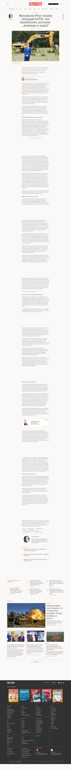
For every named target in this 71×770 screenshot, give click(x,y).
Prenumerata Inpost (47, 688)
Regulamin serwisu (25, 754)
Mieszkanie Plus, (42, 84)
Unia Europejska (10, 745)
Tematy (52, 729)
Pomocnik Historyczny (11, 716)
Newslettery (53, 713)
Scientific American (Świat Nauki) (27, 746)
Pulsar (23, 745)
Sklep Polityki (53, 732)
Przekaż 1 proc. (53, 721)
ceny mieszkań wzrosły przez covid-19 (33, 207)
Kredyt (23, 719)
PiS (37, 536)
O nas (52, 731)
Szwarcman (38, 715)
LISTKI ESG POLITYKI (25, 721)
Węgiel (23, 716)
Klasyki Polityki (54, 724)
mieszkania (24, 536)
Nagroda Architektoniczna (26, 738)
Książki (23, 726)
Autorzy (52, 728)
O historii (38, 732)
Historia (52, 718)
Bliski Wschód (9, 748)
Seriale (23, 731)
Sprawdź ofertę (45, 432)
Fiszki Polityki (53, 758)
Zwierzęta (53, 725)
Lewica (8, 732)
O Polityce (8, 761)
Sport (52, 722)
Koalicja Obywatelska (10, 729)
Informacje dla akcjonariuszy (26, 761)
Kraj (7, 727)
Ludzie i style (53, 715)
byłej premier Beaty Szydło (30, 371)
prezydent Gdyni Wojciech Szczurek (41, 463)
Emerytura (24, 718)
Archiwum (53, 727)
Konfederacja (9, 736)
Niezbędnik (9, 724)
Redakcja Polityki (10, 754)
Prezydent (9, 738)
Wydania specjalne (10, 715)
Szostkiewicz (38, 716)
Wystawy (23, 732)
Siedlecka (38, 713)
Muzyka (23, 728)
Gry (22, 735)
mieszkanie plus (31, 536)
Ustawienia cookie (24, 763)
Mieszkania (24, 713)
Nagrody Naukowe (25, 749)
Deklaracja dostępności (25, 759)
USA (8, 746)
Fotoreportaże (53, 716)
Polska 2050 (9, 735)
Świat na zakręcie (39, 729)
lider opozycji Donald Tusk (41, 483)
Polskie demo (38, 736)
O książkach (38, 731)
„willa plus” (26, 83)
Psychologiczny (39, 733)
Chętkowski (38, 719)
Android (39, 758)
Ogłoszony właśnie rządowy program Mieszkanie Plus (31, 131)
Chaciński (38, 718)
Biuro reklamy (9, 756)
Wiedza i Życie (9, 719)
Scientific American (10, 718)
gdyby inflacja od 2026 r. (36, 242)
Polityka (8, 713)
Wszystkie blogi (39, 721)
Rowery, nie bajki (39, 735)
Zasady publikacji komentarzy (26, 756)
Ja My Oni (8, 722)
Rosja (8, 749)
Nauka (23, 743)
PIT (22, 715)
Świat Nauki (9, 721)
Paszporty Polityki (25, 736)
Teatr (23, 733)
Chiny (8, 751)
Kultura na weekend (39, 728)
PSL (7, 733)
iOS (36, 758)
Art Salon (23, 739)
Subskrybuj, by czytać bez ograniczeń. (31, 79)
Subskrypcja (54, 688)
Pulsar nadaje (38, 738)
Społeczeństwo (35, 12)
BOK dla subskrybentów (11, 759)
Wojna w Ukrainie (10, 743)
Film (22, 729)
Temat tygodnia (39, 726)
